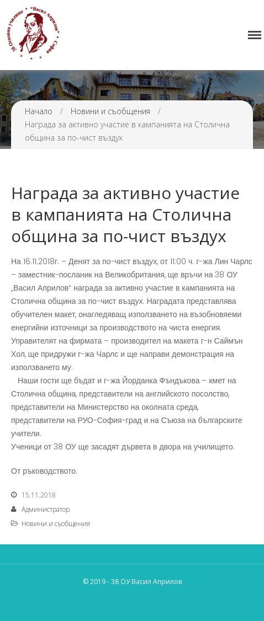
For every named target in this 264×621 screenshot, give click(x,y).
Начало (38, 111)
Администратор (46, 509)
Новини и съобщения (110, 111)
